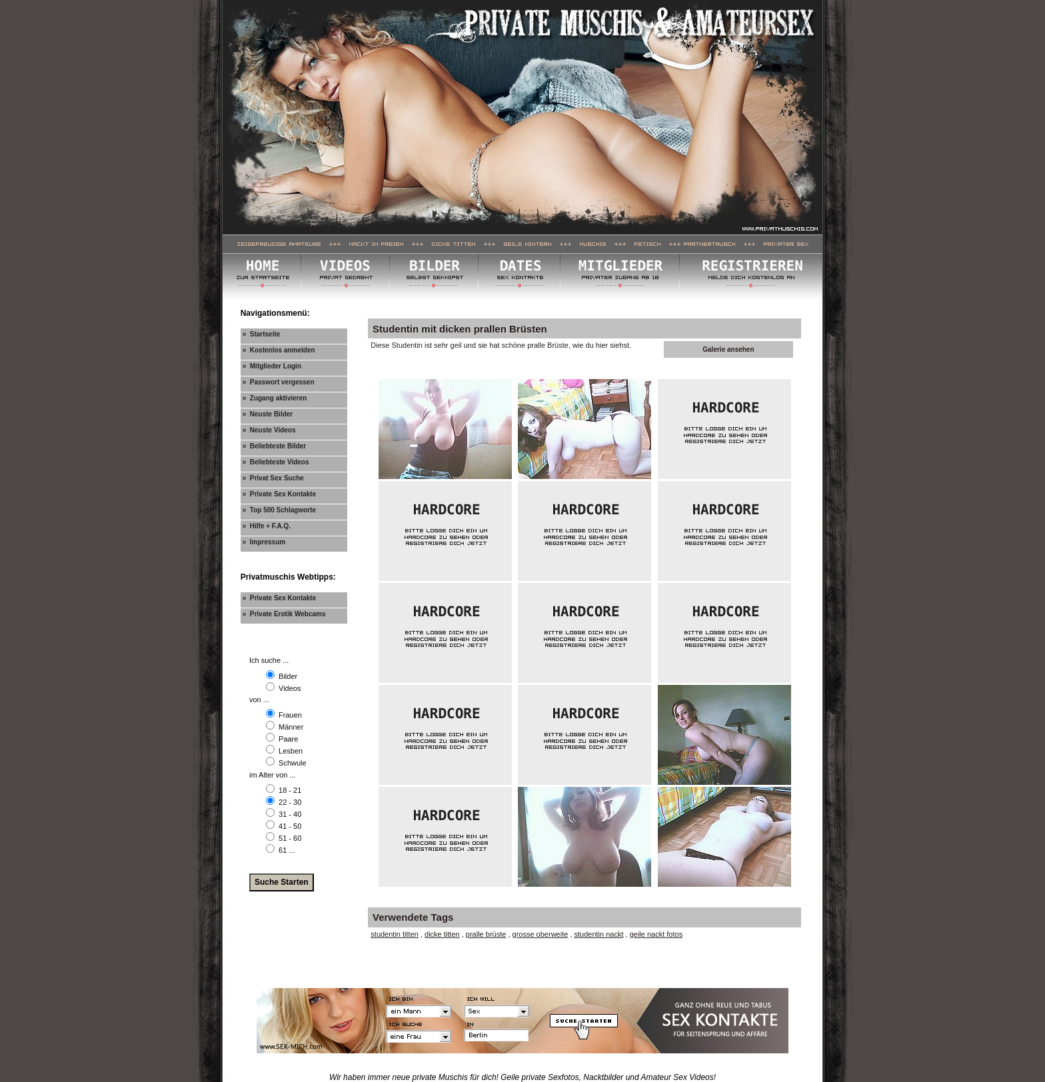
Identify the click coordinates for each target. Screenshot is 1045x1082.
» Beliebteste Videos (276, 462)
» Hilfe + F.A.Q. (267, 526)
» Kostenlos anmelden (279, 350)
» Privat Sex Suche (273, 478)
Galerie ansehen (728, 349)
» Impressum (264, 542)
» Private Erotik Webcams (284, 614)
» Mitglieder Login (272, 366)
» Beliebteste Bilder (275, 446)
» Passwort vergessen (279, 382)
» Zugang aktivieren (275, 398)
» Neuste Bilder (268, 414)
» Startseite (262, 334)
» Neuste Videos (269, 430)
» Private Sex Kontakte (280, 494)
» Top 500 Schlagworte (279, 510)
